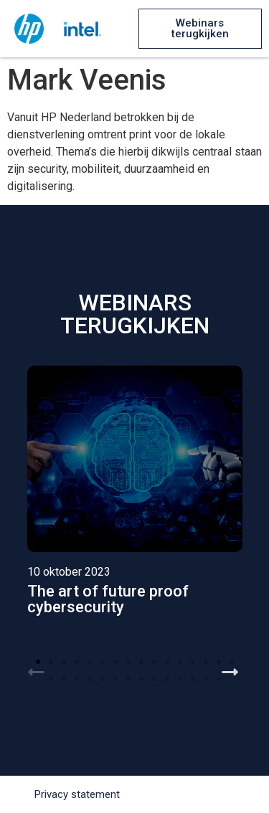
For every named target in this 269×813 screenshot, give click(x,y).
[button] (200, 29)
